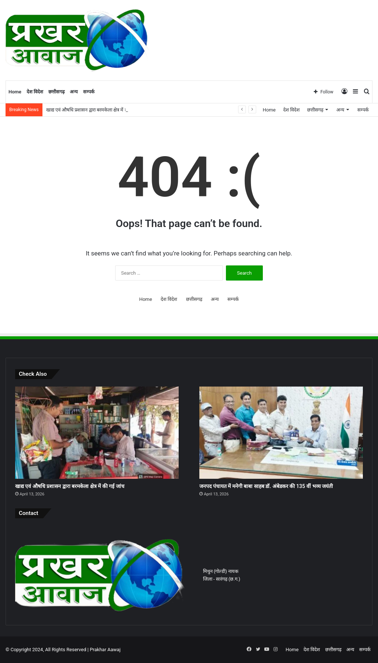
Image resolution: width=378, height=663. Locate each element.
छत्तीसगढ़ (56, 92)
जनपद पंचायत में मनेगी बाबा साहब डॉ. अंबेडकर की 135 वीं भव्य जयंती (266, 486)
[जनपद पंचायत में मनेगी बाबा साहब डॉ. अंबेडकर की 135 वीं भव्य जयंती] (281, 433)
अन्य (74, 92)
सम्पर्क (88, 92)
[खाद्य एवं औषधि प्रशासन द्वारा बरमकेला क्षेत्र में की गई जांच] (97, 433)
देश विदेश (35, 92)
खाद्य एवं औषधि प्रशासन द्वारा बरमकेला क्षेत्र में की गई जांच (95, 110)
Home (14, 92)
